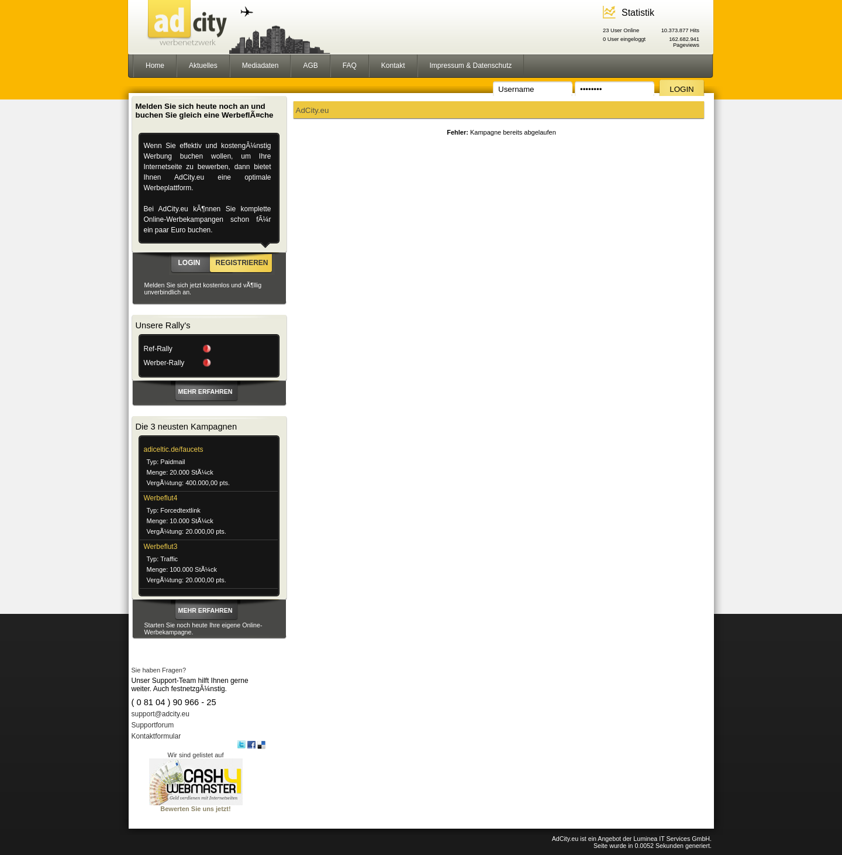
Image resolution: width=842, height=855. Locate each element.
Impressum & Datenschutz (471, 65)
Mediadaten (260, 65)
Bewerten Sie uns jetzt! (196, 805)
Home (155, 65)
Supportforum (153, 725)
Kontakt (393, 65)
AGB (310, 65)
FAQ (350, 65)
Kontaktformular (156, 736)
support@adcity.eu (160, 714)
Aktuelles (203, 65)
